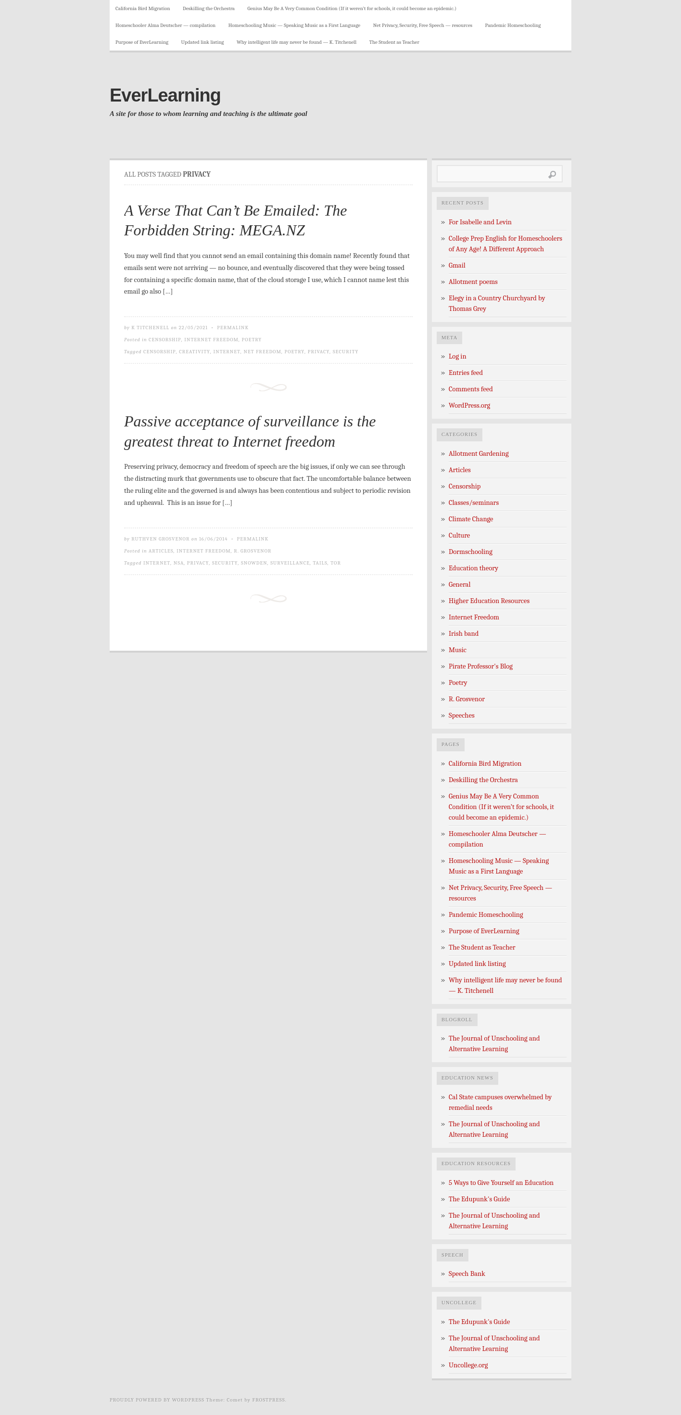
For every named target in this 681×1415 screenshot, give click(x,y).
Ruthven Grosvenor (160, 539)
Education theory (473, 568)
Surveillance (290, 563)
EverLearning (165, 95)
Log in (458, 356)
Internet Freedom (211, 339)
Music (458, 650)
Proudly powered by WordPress (157, 1400)
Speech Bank (467, 1274)
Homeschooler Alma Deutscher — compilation (165, 25)
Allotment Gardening (479, 454)
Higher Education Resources (489, 601)
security (346, 351)
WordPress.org (469, 405)
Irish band (464, 634)
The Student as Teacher (394, 42)
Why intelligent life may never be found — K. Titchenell (296, 42)
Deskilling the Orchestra (209, 8)
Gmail (457, 265)
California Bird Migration (142, 8)
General (459, 584)
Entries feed (466, 373)
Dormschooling (470, 552)
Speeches (462, 715)
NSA (179, 563)
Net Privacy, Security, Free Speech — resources (422, 25)
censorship (159, 351)
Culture (459, 535)
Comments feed (471, 389)
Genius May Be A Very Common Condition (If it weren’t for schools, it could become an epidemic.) (351, 8)
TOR (335, 563)
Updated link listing (202, 42)
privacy (319, 351)
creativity (194, 351)
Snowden (254, 563)
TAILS (320, 563)
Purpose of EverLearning (141, 42)
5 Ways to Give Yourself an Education (501, 1183)
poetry (294, 351)
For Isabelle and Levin (480, 222)
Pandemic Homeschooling (513, 25)
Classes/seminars (474, 503)
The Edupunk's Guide (479, 1199)
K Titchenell (150, 327)
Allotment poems (473, 282)
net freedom (262, 351)
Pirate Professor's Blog (481, 666)
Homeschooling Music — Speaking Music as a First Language (294, 25)
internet (227, 351)
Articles (161, 551)
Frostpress (268, 1400)
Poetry (252, 339)
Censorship (165, 339)
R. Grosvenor (252, 551)
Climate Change (471, 519)
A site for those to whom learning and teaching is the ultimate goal (208, 113)
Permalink (233, 327)
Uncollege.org (468, 1365)
